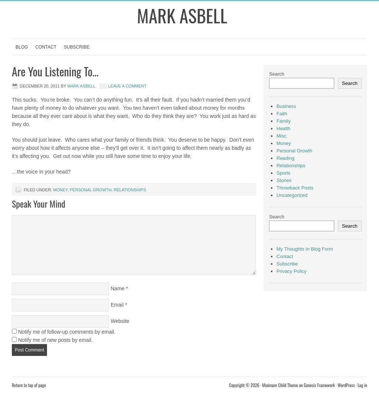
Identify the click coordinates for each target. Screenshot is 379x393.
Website (120, 321)
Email (117, 305)
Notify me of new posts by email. (55, 340)
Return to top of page (29, 385)
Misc (281, 136)
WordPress (346, 385)
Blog (22, 47)
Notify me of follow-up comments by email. (66, 332)
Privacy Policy (291, 271)
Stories (283, 180)
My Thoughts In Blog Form (304, 249)
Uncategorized (292, 195)
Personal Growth (91, 190)
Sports (283, 173)
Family (283, 121)
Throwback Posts (294, 188)
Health (283, 128)
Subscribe (76, 47)
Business (286, 106)
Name (117, 288)
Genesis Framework (319, 385)
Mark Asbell (182, 15)
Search (276, 74)
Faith (281, 113)
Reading (285, 158)
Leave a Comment (127, 86)
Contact (45, 47)
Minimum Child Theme (280, 385)
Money (60, 190)
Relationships (130, 190)
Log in (362, 385)
